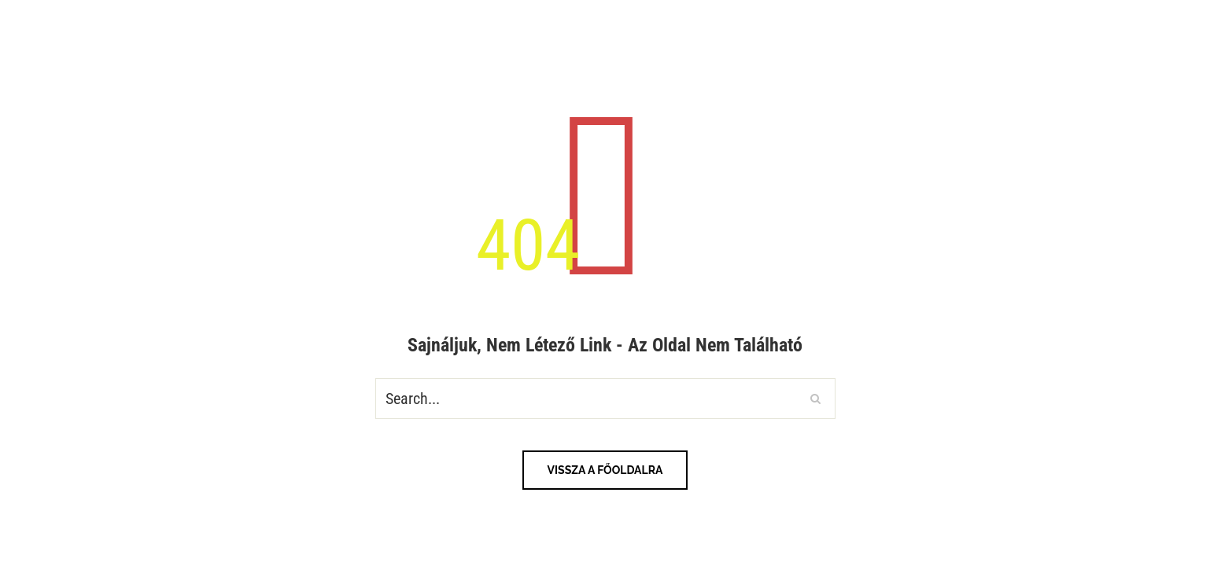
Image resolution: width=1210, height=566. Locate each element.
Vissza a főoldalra (605, 470)
